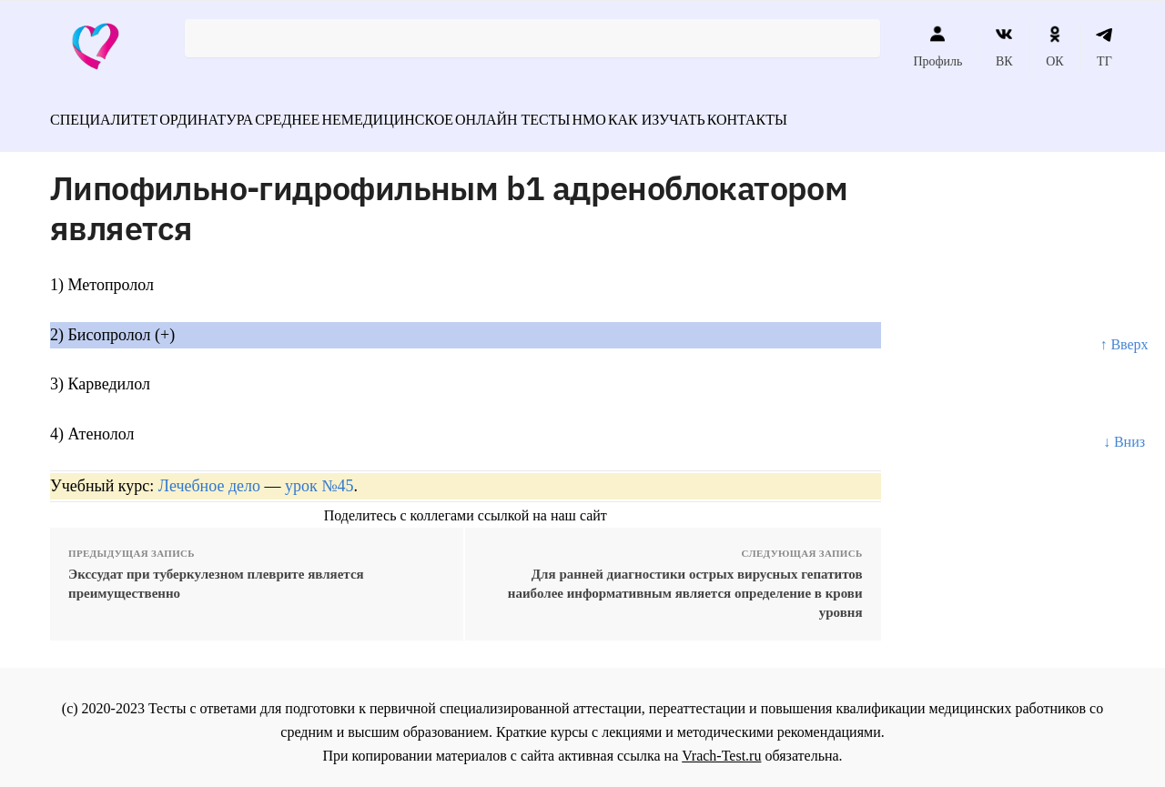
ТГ (1104, 46)
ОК (1054, 46)
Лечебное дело (209, 476)
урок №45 (319, 476)
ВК (1004, 46)
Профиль (937, 46)
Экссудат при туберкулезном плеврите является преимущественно (216, 573)
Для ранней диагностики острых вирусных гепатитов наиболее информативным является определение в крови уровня (685, 583)
